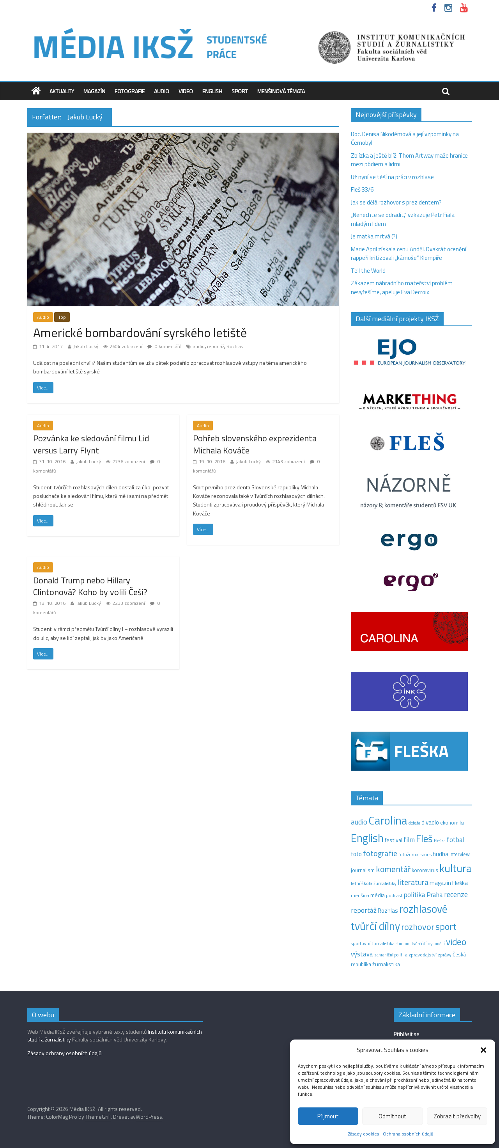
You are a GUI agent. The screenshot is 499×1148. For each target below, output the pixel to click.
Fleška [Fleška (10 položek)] (440, 840)
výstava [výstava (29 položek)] (362, 954)
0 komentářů (164, 346)
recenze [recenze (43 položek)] (456, 894)
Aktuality (62, 91)
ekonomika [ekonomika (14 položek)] (452, 822)
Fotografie (130, 91)
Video (186, 91)
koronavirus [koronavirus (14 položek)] (425, 870)
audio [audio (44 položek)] (359, 821)
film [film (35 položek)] (409, 839)
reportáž (215, 346)
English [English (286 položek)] (367, 838)
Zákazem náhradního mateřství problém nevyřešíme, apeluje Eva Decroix (402, 288)
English (212, 91)
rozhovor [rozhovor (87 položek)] (417, 926)
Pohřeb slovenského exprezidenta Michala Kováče (255, 444)
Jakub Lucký (85, 346)
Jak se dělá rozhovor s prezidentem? (397, 202)
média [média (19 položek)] (377, 895)
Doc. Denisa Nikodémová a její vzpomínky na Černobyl (405, 138)
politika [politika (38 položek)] (414, 894)
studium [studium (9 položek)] (403, 943)
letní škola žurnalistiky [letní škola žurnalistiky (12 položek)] (373, 883)
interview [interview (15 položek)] (459, 854)
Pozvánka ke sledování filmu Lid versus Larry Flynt (91, 444)
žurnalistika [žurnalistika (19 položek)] (386, 964)
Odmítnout (393, 1116)
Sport (240, 91)
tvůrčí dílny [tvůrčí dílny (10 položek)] (422, 943)
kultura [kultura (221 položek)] (455, 868)
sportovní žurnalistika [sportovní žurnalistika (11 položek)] (373, 943)
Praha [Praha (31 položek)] (434, 895)
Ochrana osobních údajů (408, 1133)
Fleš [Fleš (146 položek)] (424, 838)
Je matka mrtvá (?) (374, 236)
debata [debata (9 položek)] (414, 823)
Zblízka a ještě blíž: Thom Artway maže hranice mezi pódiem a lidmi (409, 160)
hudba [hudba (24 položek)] (440, 853)
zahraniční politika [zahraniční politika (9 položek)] (390, 955)
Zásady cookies (363, 1133)
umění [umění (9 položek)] (439, 943)
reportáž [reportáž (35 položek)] (364, 910)
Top (62, 317)
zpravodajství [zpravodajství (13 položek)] (423, 954)
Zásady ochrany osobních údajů (64, 1053)
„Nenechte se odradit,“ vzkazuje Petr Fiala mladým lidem (403, 219)
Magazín (94, 91)
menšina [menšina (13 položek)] (360, 895)
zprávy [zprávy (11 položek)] (444, 954)
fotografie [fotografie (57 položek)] (380, 853)
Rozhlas (234, 346)
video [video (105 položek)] (456, 942)
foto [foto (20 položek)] (356, 854)
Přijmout (328, 1116)
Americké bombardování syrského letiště (140, 332)
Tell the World (368, 270)
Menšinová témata (281, 91)
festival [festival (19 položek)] (393, 840)
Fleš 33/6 (362, 189)
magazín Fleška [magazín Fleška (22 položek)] (449, 882)
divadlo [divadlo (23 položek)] (430, 822)
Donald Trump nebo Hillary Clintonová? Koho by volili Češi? (90, 586)
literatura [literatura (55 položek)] (413, 882)
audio (199, 346)
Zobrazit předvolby (457, 1116)
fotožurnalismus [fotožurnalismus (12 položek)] (415, 854)
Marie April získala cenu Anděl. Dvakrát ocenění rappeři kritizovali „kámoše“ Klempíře (408, 254)
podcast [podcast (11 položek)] (394, 895)
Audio (161, 91)
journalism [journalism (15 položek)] (363, 870)
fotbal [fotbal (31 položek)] (455, 840)
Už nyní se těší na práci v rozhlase (392, 176)
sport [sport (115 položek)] (446, 926)
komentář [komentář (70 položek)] (393, 869)
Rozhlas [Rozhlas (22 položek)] (388, 910)
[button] (483, 1050)
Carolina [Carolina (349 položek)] (387, 820)
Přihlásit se (406, 1034)
